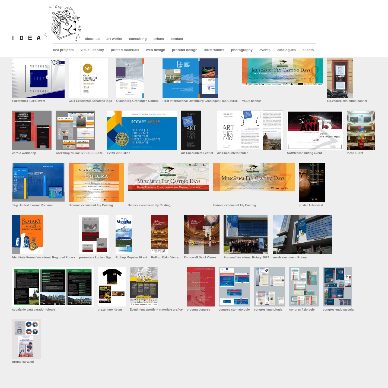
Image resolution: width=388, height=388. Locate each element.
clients (308, 50)
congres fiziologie (302, 309)
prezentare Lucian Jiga (95, 257)
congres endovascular (339, 309)
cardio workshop (24, 153)
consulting (138, 39)
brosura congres (198, 309)
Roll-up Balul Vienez (165, 257)
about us (92, 39)
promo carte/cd (23, 361)
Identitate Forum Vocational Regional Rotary (43, 257)
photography (241, 50)
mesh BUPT (355, 153)
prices (159, 39)
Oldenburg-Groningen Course (137, 100)
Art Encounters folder (232, 153)
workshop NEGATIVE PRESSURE (79, 153)
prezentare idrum (110, 309)
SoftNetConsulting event (304, 153)
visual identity (92, 50)
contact (177, 39)
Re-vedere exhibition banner (347, 100)
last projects (63, 50)
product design (185, 50)
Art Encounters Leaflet (197, 153)
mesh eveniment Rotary (290, 257)
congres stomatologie (234, 309)
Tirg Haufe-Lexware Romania (32, 205)
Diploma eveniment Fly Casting (91, 205)
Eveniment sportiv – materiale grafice (156, 309)
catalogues (286, 50)
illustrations (214, 50)
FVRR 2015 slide (118, 153)
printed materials (125, 50)
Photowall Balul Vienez (200, 257)
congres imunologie (268, 309)
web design (155, 50)
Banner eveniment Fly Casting (149, 205)
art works (114, 39)
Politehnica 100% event (28, 100)
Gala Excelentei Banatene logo (90, 100)
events (265, 50)
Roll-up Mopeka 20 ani (131, 257)
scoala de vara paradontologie (33, 309)
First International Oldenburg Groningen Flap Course (200, 100)
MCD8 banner (251, 100)
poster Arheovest (311, 205)
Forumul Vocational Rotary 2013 (246, 257)
